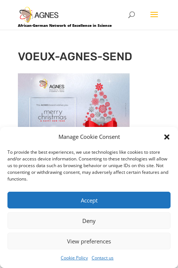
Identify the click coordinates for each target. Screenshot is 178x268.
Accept (89, 200)
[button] (167, 137)
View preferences (89, 241)
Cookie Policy (74, 258)
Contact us (103, 258)
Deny (89, 220)
